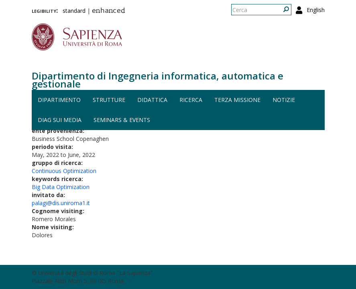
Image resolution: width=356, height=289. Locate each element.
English (316, 10)
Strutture (109, 100)
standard (74, 10)
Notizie (284, 100)
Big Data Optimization (61, 187)
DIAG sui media (59, 120)
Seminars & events (122, 120)
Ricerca (190, 100)
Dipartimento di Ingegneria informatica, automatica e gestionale (157, 79)
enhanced (108, 11)
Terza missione (237, 100)
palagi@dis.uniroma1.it (61, 203)
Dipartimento (59, 100)
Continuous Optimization (64, 171)
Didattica (152, 100)
